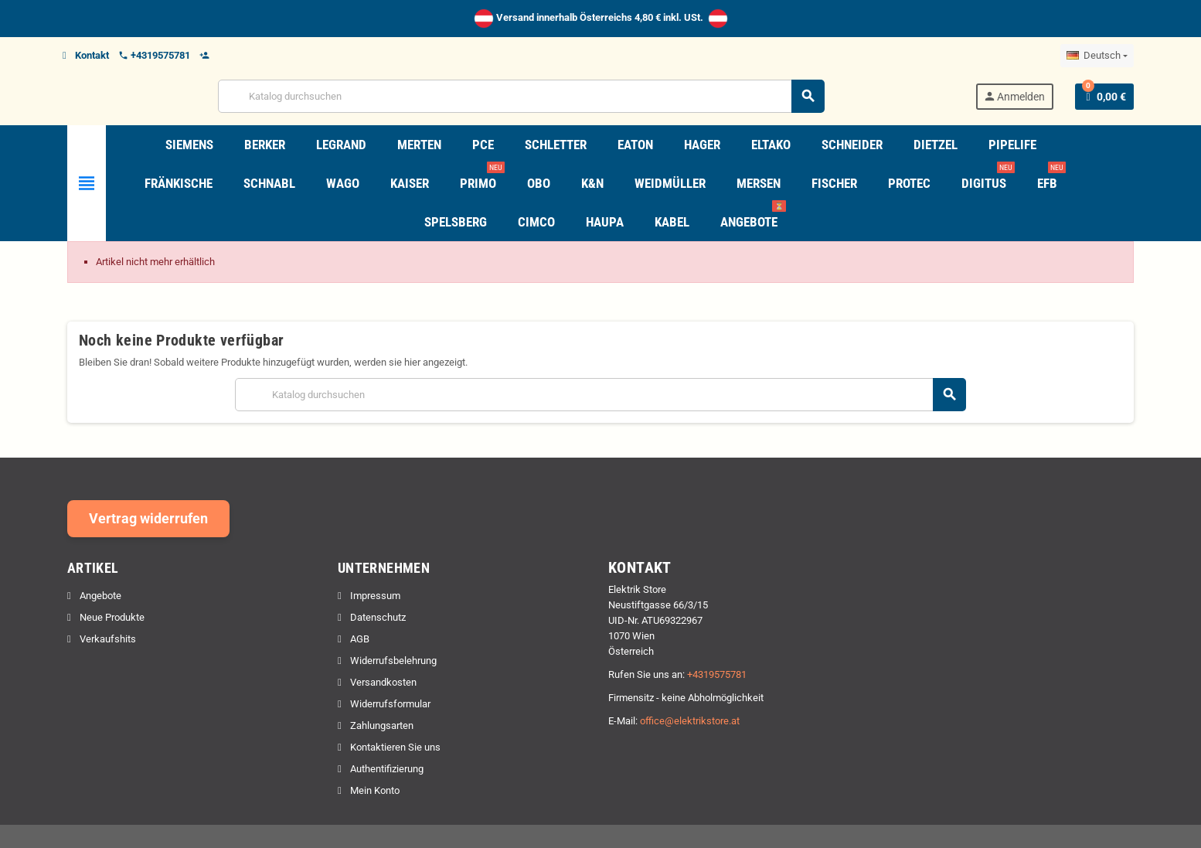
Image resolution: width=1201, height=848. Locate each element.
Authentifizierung (386, 769)
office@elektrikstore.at (690, 721)
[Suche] (521, 96)
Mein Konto (374, 790)
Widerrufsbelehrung (392, 660)
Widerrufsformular (389, 704)
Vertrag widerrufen (148, 518)
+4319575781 (717, 674)
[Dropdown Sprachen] (1097, 55)
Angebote (99, 595)
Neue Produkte (111, 617)
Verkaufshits (106, 639)
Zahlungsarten (380, 725)
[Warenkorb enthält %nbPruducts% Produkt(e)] (1104, 96)
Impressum (374, 595)
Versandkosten (382, 682)
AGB (358, 639)
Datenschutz (377, 617)
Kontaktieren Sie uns (394, 747)
